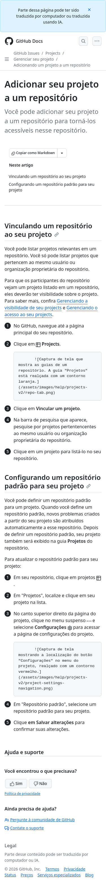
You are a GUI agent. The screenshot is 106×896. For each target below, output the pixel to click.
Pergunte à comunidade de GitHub (40, 819)
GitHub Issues (27, 53)
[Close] (89, 9)
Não (40, 783)
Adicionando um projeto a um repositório (52, 65)
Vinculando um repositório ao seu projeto (48, 230)
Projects (53, 53)
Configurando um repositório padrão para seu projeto (53, 481)
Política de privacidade (22, 793)
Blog (89, 875)
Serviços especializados (59, 875)
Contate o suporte (24, 828)
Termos (52, 869)
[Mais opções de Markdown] (62, 153)
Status (10, 875)
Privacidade (74, 869)
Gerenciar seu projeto (34, 59)
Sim (16, 783)
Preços (27, 875)
